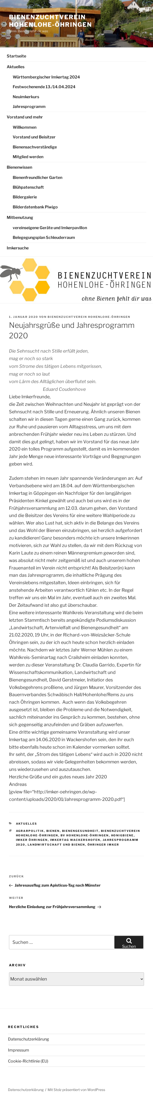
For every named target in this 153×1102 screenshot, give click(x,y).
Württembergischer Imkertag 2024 (46, 77)
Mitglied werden (28, 156)
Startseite (16, 56)
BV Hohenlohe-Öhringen (85, 835)
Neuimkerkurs (26, 96)
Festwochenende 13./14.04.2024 (44, 86)
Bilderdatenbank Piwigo (35, 207)
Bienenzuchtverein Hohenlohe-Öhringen (50, 20)
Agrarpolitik (30, 831)
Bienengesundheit (80, 831)
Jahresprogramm (29, 106)
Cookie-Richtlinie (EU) (28, 1061)
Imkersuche (18, 248)
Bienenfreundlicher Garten (37, 177)
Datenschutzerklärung (28, 1039)
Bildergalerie (25, 197)
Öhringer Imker (103, 844)
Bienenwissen (19, 167)
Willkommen (24, 127)
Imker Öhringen (32, 840)
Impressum (18, 1050)
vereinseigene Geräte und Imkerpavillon (50, 227)
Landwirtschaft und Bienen (56, 844)
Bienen (53, 831)
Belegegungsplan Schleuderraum (44, 237)
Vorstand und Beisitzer (34, 137)
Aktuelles (15, 66)
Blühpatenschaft (28, 187)
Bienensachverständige (35, 147)
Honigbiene (122, 835)
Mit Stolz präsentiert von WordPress (76, 1090)
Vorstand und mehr (25, 117)
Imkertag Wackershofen (75, 840)
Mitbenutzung (20, 217)
